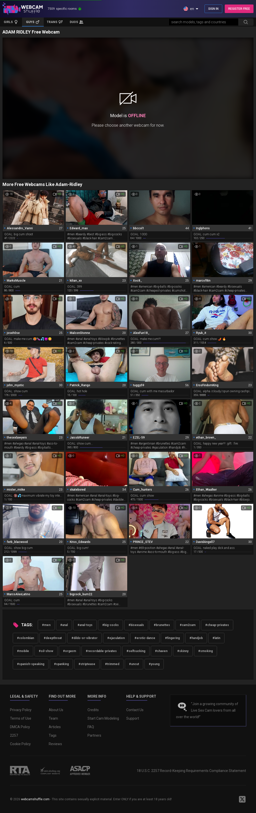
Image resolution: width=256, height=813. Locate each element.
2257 (14, 735)
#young (154, 664)
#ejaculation (116, 638)
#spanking (61, 664)
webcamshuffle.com (35, 799)
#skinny (182, 651)
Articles (55, 727)
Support (132, 718)
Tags (52, 735)
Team (53, 718)
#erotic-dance (144, 638)
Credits (93, 710)
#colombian (25, 638)
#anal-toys (85, 625)
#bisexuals (136, 625)
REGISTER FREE (239, 9)
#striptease (86, 664)
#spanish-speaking (30, 664)
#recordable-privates (101, 651)
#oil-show (46, 651)
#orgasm (69, 651)
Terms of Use (20, 718)
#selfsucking (135, 651)
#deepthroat (53, 638)
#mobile (23, 651)
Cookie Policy (20, 744)
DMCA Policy (20, 727)
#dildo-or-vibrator (85, 638)
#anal (64, 625)
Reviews (55, 744)
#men (46, 625)
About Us (56, 710)
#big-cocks (110, 625)
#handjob (196, 638)
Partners (94, 735)
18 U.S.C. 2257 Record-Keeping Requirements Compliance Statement (191, 771)
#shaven (161, 651)
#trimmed (112, 664)
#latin (216, 638)
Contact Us (135, 710)
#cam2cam (188, 625)
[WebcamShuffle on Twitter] (242, 799)
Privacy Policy (21, 710)
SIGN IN (213, 9)
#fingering (172, 638)
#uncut (134, 664)
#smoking (205, 651)
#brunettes (162, 625)
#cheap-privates (217, 625)
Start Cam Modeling (103, 718)
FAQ (91, 727)
